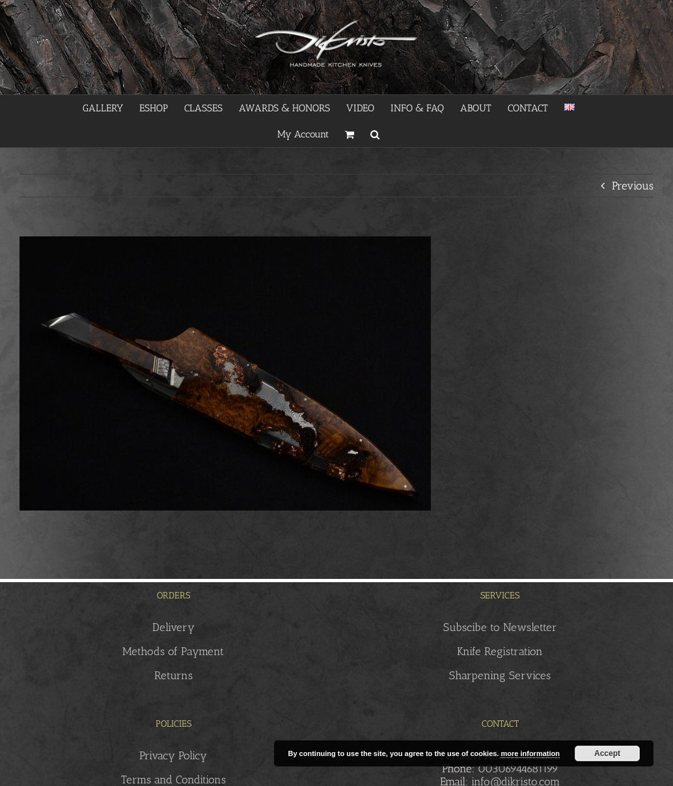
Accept (607, 753)
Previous (632, 185)
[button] (374, 134)
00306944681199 (518, 768)
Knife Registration (500, 651)
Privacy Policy (173, 755)
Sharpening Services (500, 675)
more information (530, 753)
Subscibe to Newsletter (500, 627)
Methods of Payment (173, 651)
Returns (173, 675)
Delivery (173, 627)
